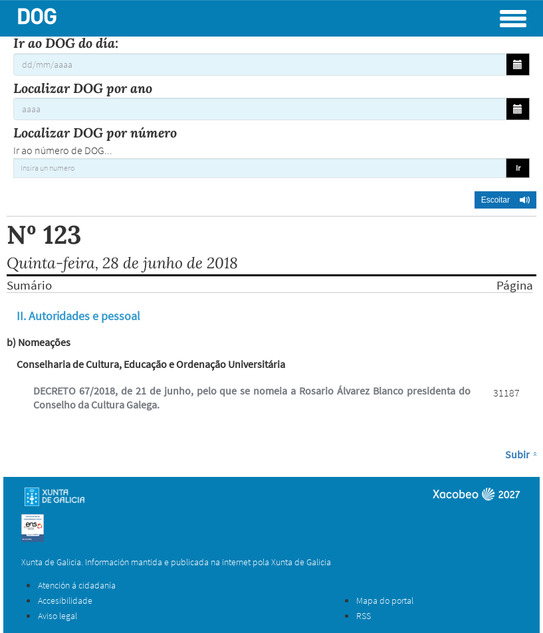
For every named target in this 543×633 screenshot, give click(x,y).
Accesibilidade (65, 600)
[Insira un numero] (259, 168)
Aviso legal (57, 616)
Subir (517, 454)
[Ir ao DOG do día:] (259, 64)
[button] (505, 200)
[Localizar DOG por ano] (259, 109)
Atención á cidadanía (77, 585)
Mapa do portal (384, 600)
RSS (363, 616)
